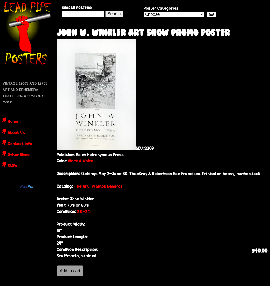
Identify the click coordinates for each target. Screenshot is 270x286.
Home (13, 122)
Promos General (107, 186)
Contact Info (20, 144)
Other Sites (19, 155)
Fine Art (81, 186)
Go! (211, 14)
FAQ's (12, 166)
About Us (16, 133)
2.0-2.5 (84, 211)
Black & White (80, 161)
